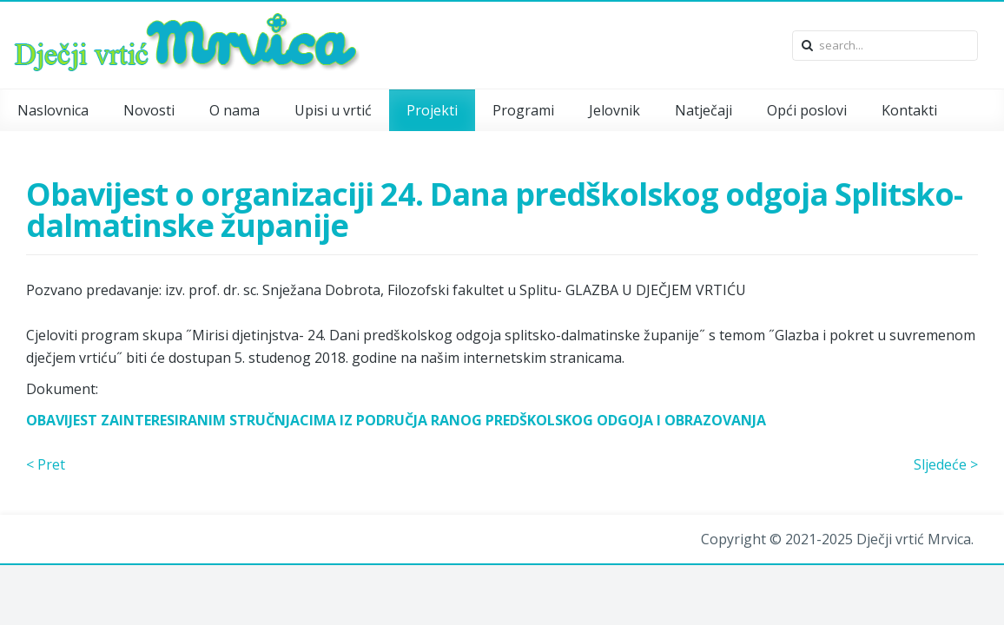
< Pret (45, 464)
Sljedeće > (946, 464)
